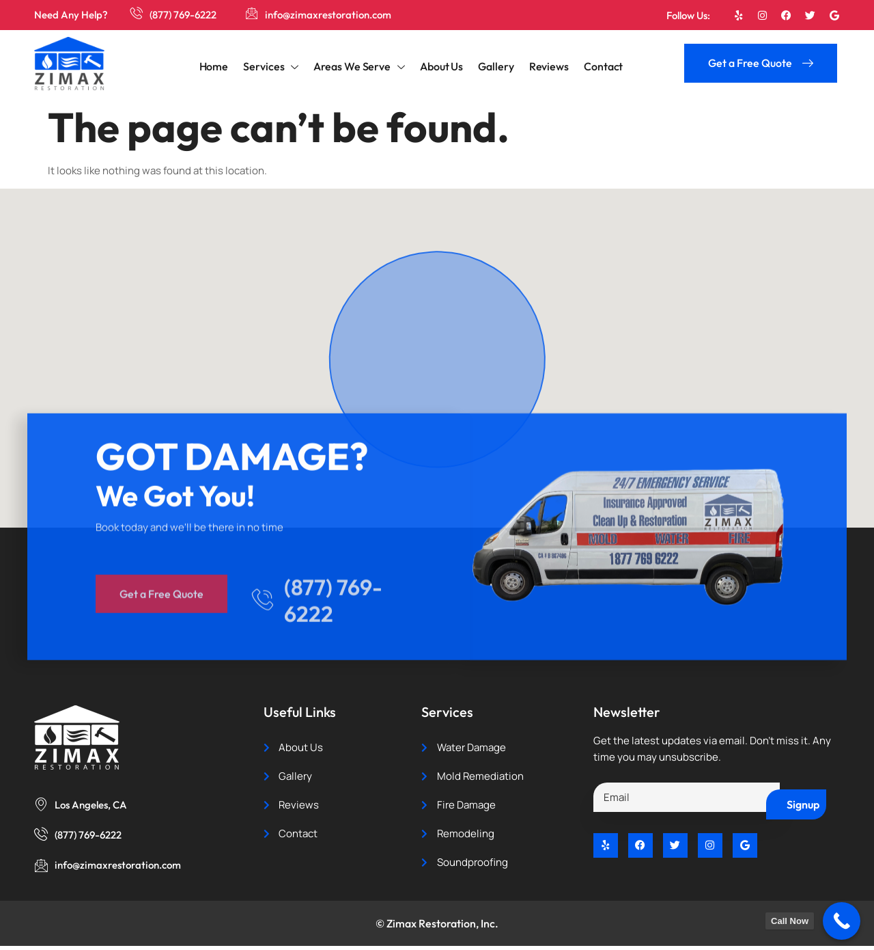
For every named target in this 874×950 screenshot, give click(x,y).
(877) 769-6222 (183, 14)
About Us (441, 65)
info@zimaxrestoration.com (329, 14)
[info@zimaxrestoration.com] (252, 14)
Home (218, 65)
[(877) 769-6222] (136, 14)
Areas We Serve (360, 66)
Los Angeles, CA (91, 804)
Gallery (494, 65)
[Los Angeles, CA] (41, 804)
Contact (599, 65)
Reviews (546, 65)
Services (273, 66)
